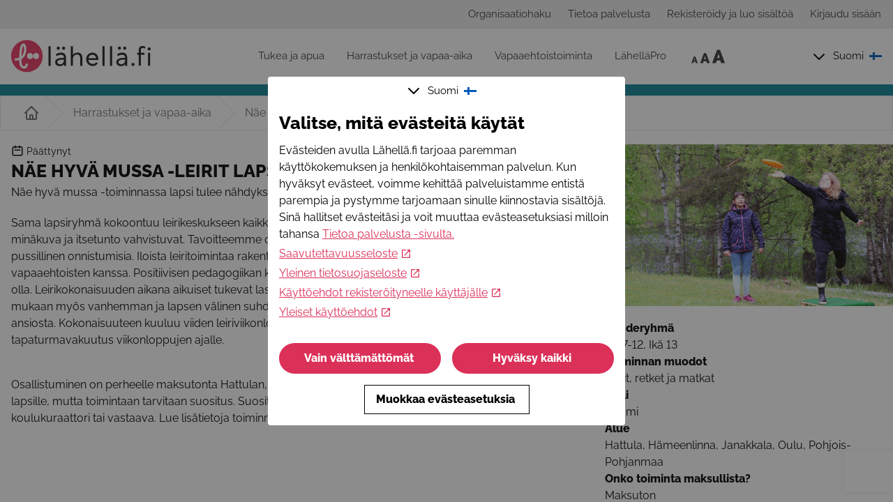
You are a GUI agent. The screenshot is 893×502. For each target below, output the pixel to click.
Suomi (443, 90)
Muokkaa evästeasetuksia (447, 399)
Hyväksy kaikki (533, 358)
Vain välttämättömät (360, 358)
